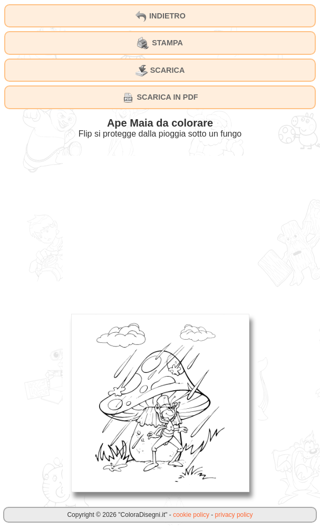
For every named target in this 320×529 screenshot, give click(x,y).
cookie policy (191, 514)
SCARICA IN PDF (160, 97)
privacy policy (234, 514)
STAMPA (160, 43)
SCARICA (160, 70)
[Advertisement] (160, 229)
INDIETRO (160, 16)
